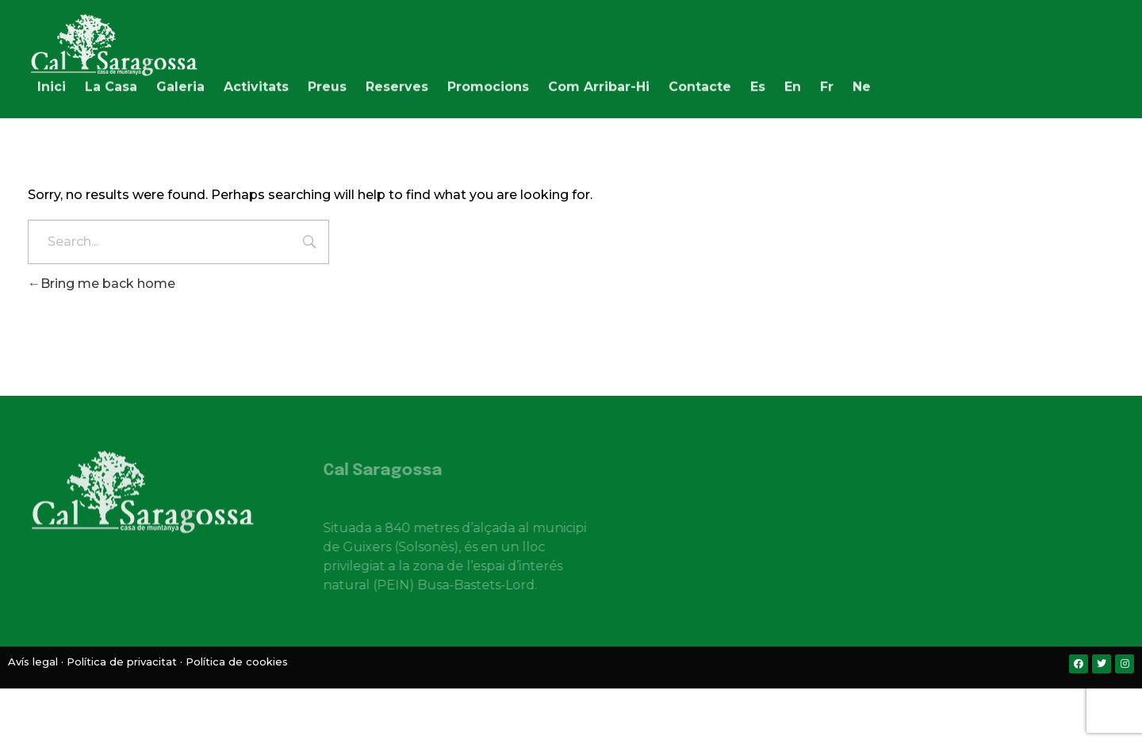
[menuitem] (758, 83)
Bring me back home (101, 283)
